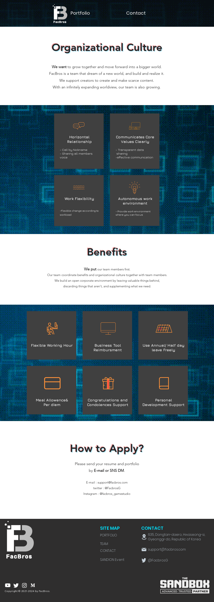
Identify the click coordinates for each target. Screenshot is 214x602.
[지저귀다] (16, 585)
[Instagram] (24, 585)
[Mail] (144, 549)
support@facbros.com (113, 482)
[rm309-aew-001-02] (33, 585)
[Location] (144, 537)
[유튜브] (8, 585)
